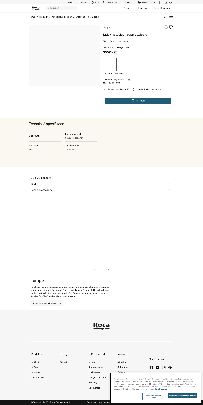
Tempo (37, 280)
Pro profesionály (162, 8)
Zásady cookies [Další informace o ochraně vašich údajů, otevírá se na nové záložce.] (160, 389)
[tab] (101, 178)
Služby (63, 354)
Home (32, 16)
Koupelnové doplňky (61, 16)
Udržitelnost (95, 372)
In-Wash (35, 367)
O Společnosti (97, 354)
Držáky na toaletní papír (87, 16)
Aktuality (93, 382)
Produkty (128, 8)
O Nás (92, 362)
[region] (155, 388)
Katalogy (35, 372)
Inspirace (143, 8)
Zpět (171, 17)
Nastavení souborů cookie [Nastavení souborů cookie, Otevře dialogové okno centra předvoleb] (153, 397)
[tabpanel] (32, 234)
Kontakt (63, 362)
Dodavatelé (94, 388)
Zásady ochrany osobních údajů (102, 402)
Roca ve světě (96, 367)
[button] (47, 8)
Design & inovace (97, 377)
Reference (122, 367)
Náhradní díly (37, 377)
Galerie (121, 372)
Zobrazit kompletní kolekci (47, 303)
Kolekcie (35, 362)
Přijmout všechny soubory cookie (182, 396)
